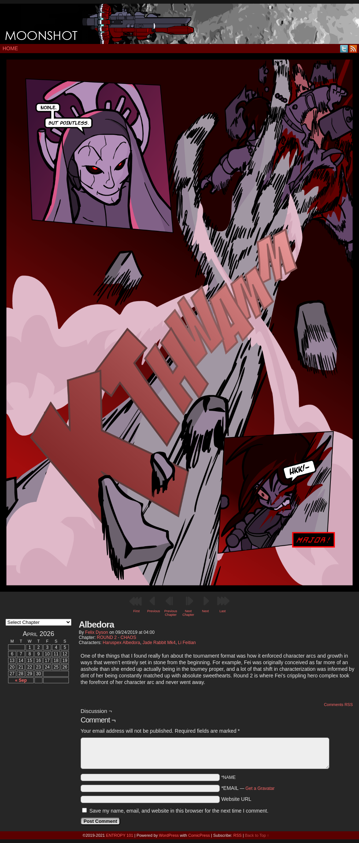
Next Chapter (188, 613)
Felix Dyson (96, 632)
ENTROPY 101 (119, 835)
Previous (153, 611)
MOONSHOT (179, 24)
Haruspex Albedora (121, 642)
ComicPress (199, 835)
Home (10, 48)
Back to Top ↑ (257, 835)
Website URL (236, 799)
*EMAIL (248, 788)
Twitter (344, 48)
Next (205, 611)
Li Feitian (187, 642)
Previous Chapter (170, 613)
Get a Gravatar (259, 788)
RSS (353, 48)
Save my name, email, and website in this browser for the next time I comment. (179, 811)
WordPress (169, 835)
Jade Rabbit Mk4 (159, 642)
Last (222, 611)
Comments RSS (338, 704)
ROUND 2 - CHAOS (116, 637)
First (136, 611)
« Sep (21, 680)
